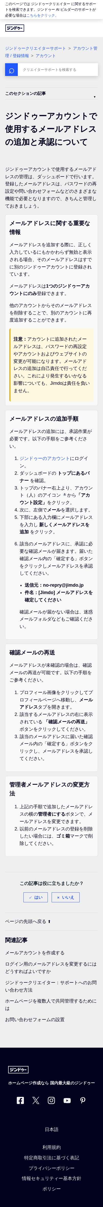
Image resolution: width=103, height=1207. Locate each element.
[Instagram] (51, 1101)
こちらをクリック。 (42, 15)
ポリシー (51, 1188)
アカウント (46, 56)
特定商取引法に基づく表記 (51, 1157)
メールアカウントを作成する (35, 952)
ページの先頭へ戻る (28, 921)
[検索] (51, 69)
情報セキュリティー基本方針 (51, 1178)
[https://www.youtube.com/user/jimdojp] (67, 1101)
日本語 (51, 1129)
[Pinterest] (82, 1101)
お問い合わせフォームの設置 (35, 1019)
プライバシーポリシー (52, 1168)
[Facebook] (20, 1101)
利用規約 (51, 1147)
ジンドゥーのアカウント (45, 458)
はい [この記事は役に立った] (38, 897)
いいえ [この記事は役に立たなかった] (68, 897)
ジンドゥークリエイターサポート (35, 48)
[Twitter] (35, 1101)
